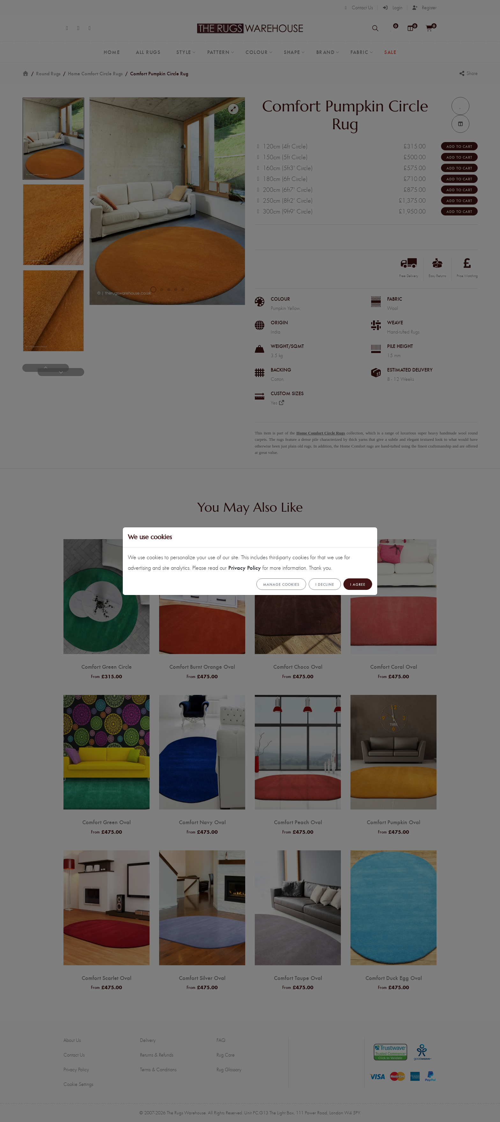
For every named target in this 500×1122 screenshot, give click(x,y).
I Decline (324, 584)
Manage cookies (281, 584)
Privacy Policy (244, 567)
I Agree (357, 584)
